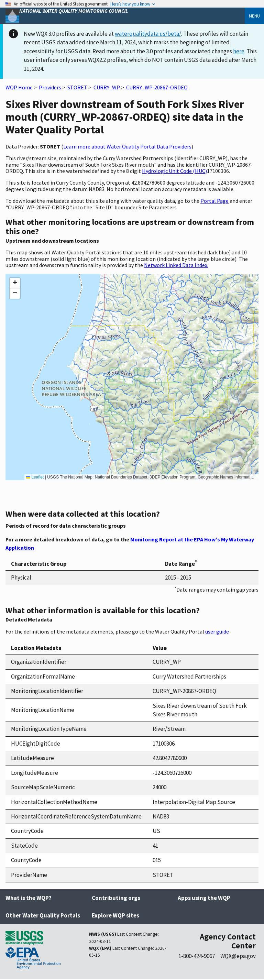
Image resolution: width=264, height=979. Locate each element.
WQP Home (19, 87)
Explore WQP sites (115, 915)
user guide (217, 631)
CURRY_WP (107, 87)
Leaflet (35, 477)
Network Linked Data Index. (176, 265)
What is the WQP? (29, 898)
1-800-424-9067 (196, 956)
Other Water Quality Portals (43, 915)
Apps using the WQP (204, 898)
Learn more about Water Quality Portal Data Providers (127, 146)
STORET (77, 87)
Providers (50, 87)
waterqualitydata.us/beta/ (148, 33)
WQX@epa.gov (238, 956)
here (238, 51)
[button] (15, 283)
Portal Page (214, 200)
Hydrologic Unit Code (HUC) (174, 170)
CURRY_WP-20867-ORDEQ (157, 87)
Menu (254, 16)
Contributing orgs (116, 898)
